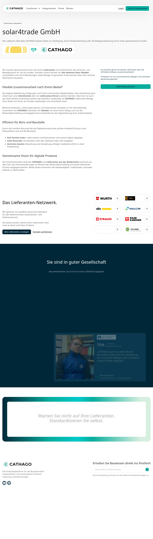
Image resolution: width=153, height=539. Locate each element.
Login (121, 8)
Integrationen (49, 8)
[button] (33, 8)
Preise (61, 8)
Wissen (69, 8)
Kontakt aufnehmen (42, 232)
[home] (14, 8)
